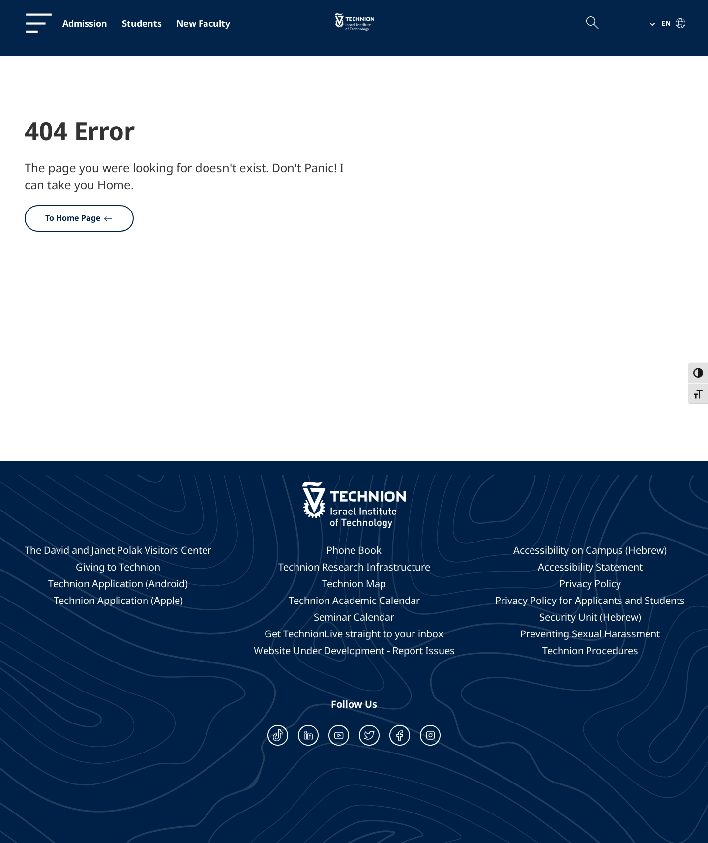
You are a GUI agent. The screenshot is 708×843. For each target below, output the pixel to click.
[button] (663, 23)
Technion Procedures (590, 651)
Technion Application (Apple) (118, 600)
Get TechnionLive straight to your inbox (354, 634)
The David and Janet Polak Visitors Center (118, 550)
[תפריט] (34, 23)
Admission (84, 23)
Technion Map (354, 584)
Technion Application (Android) (118, 584)
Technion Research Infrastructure (354, 567)
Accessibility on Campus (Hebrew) (590, 550)
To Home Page (79, 217)
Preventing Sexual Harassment (590, 634)
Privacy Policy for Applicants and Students (590, 600)
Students (142, 23)
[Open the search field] (592, 23)
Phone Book (354, 550)
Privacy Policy (590, 584)
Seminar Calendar (354, 617)
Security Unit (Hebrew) (590, 617)
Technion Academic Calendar (354, 600)
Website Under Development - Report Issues (354, 651)
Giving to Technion (118, 567)
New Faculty (203, 23)
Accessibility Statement (590, 567)
